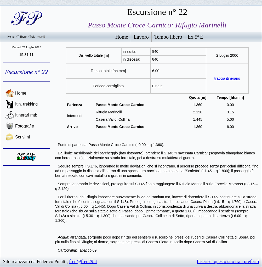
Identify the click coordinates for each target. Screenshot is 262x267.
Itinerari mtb (26, 115)
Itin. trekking (26, 104)
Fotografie (24, 126)
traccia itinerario (227, 78)
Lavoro (141, 37)
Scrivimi (22, 137)
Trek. (32, 36)
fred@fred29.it (83, 261)
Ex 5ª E (195, 37)
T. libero (22, 36)
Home (11, 36)
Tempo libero (168, 37)
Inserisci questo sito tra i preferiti (228, 261)
